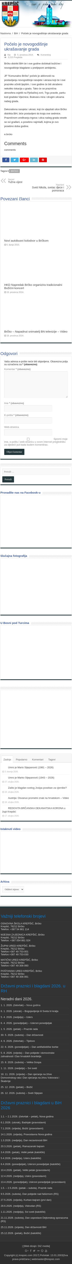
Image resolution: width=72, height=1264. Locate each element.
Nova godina (33, 1005)
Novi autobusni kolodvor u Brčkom (26, 240)
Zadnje (7, 759)
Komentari (37, 759)
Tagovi (51, 759)
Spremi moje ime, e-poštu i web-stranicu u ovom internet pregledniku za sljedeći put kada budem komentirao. (36, 441)
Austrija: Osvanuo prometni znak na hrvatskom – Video (38, 798)
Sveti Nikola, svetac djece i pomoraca (44, 188)
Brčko (14, 171)
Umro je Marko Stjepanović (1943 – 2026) (31, 777)
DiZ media (43, 1246)
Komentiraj (46, 55)
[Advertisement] (31, 719)
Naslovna (5, 33)
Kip (9, 55)
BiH (16, 33)
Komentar (17, 369)
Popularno (21, 759)
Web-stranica (11, 427)
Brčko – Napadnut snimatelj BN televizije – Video (35, 331)
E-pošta (16, 415)
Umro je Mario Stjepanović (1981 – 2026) (31, 767)
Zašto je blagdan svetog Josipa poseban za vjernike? (37, 787)
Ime (14, 403)
